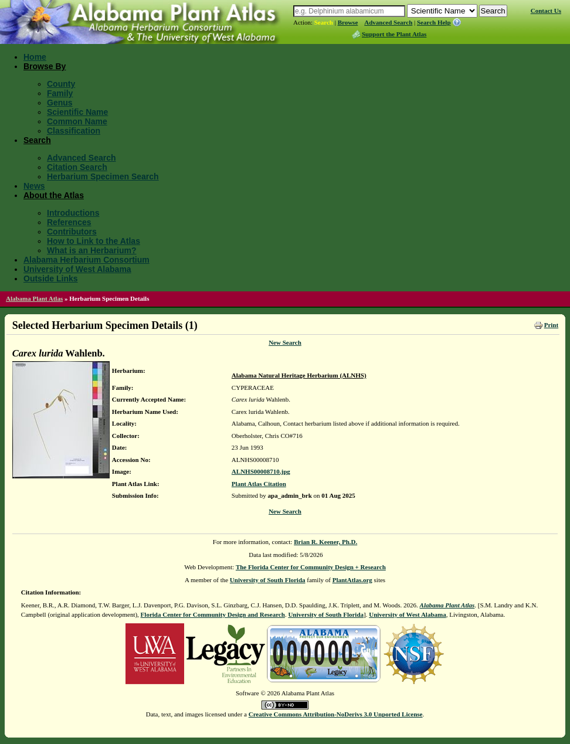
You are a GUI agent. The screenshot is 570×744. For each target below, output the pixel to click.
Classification (73, 130)
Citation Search (77, 167)
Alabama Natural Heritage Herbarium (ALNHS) (299, 375)
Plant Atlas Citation (259, 483)
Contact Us (546, 10)
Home (34, 57)
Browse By (44, 66)
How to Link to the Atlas (93, 241)
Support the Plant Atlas (394, 34)
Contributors (72, 231)
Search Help (434, 22)
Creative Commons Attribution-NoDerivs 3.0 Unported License (336, 714)
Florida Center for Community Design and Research (213, 614)
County (61, 84)
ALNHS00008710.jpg (261, 471)
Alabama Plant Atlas (34, 298)
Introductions (73, 213)
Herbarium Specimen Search (103, 176)
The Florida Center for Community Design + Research (311, 566)
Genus (60, 102)
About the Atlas (53, 195)
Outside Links (50, 278)
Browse (348, 22)
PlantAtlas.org (352, 579)
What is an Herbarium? (91, 250)
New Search (285, 342)
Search (323, 22)
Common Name (77, 121)
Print (551, 324)
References (69, 222)
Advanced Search (388, 22)
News (34, 186)
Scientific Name (77, 112)
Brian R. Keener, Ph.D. (325, 541)
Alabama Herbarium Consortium (86, 259)
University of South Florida (268, 579)
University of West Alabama (77, 269)
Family (60, 93)
